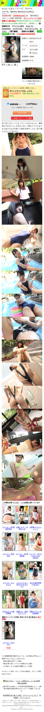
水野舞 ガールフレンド (36, 528)
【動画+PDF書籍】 (28, 31)
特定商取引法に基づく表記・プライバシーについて (20, 695)
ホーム (4, 8)
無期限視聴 (15, 104)
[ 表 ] (9, 65)
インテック (33, 45)
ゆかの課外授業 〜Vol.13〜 (35, 584)
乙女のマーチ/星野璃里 (9, 612)
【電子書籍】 (14, 31)
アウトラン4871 (18, 26)
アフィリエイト (25, 698)
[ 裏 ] (15, 65)
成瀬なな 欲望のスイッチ (22, 612)
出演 (25, 38)
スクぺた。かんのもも (8, 584)
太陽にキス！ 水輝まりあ (22, 528)
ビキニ (11, 8)
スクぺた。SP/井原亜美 (22, 555)
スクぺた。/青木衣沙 (9, 555)
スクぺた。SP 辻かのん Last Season (35, 556)
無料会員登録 (22, 683)
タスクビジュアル (31, 29)
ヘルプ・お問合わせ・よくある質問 (27, 681)
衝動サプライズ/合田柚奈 (36, 612)
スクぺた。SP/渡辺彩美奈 (8, 528)
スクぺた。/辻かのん (9, 643)
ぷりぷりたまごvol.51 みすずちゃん (22, 584)
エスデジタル (18, 29)
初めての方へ (8, 681)
